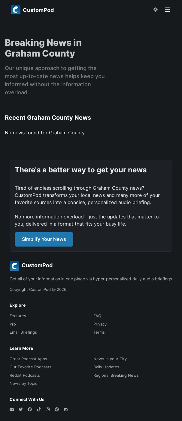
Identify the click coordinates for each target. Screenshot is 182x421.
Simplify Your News (44, 239)
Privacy (100, 324)
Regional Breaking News (116, 375)
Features (18, 315)
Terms (99, 332)
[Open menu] (167, 9)
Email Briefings (23, 332)
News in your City (110, 358)
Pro (13, 324)
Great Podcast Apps (28, 358)
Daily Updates (106, 366)
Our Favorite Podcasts (30, 366)
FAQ (97, 315)
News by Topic (23, 383)
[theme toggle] (155, 9)
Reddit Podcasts (25, 375)
